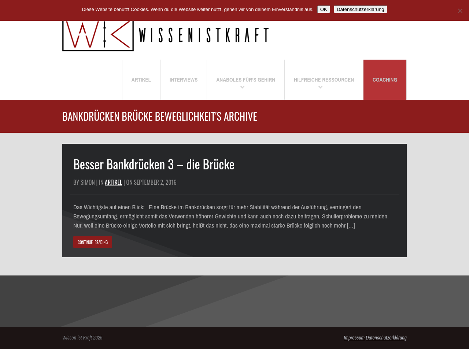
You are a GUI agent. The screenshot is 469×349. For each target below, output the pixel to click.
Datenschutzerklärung (386, 337)
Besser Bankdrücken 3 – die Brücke (153, 163)
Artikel (113, 182)
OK (323, 9)
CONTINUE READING (93, 242)
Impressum (354, 337)
